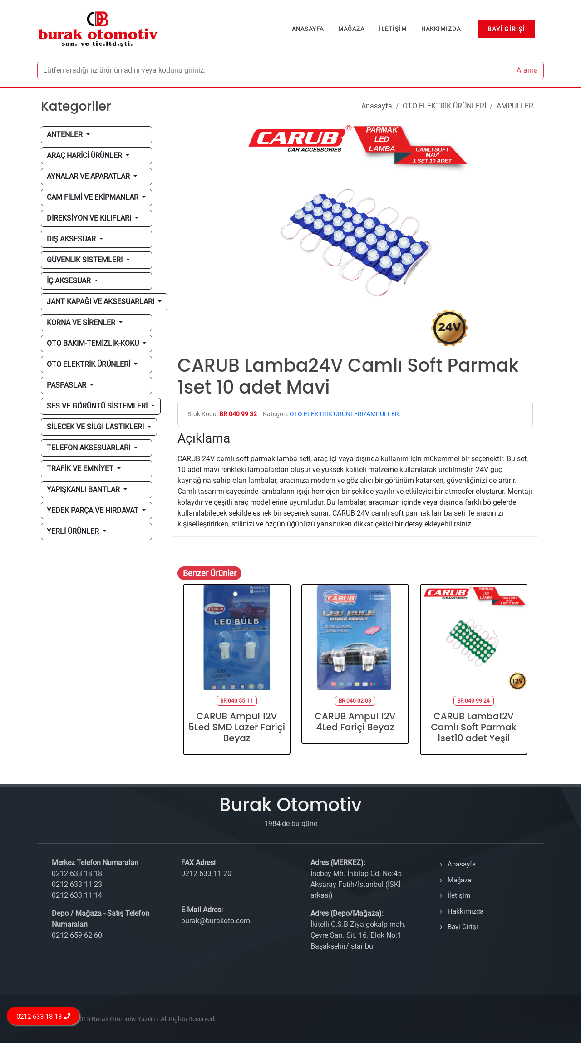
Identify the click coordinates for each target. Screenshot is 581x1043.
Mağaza (459, 880)
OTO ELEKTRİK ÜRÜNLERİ (444, 106)
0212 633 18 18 (43, 1016)
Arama (527, 70)
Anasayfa (376, 106)
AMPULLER (515, 106)
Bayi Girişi (463, 927)
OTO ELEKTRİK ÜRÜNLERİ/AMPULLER (344, 414)
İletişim (459, 895)
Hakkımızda (465, 911)
